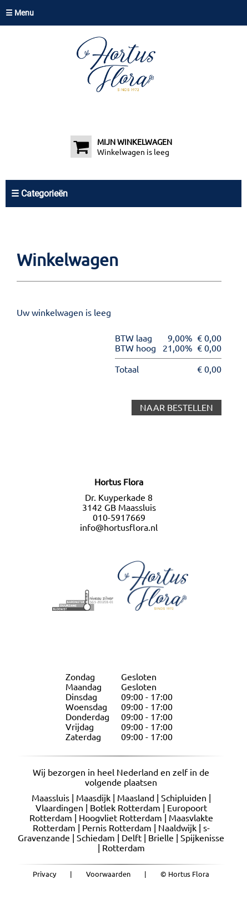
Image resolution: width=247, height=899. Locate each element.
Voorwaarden (108, 874)
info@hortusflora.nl (119, 528)
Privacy (44, 874)
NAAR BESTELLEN (176, 408)
